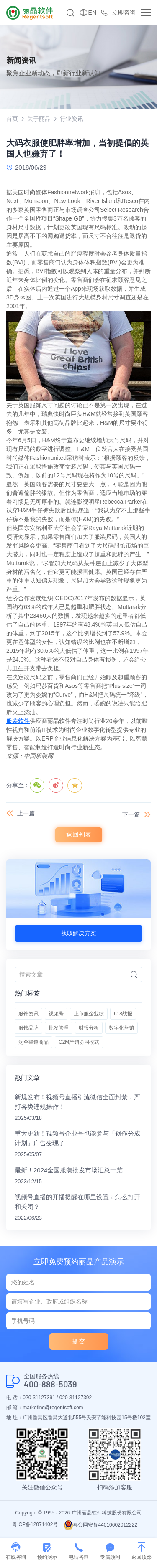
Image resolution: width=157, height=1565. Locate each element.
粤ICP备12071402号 (35, 1524)
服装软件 (18, 721)
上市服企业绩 (89, 1014)
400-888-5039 (50, 1384)
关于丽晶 (39, 118)
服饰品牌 (28, 1028)
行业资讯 (71, 118)
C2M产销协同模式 (79, 1042)
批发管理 (59, 1028)
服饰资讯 (28, 1014)
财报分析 (89, 1028)
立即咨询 (124, 12)
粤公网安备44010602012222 (100, 1525)
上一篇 (26, 813)
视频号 (56, 1014)
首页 (12, 118)
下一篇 (131, 814)
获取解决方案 (78, 933)
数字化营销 (121, 1028)
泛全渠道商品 (33, 1042)
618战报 (123, 1014)
